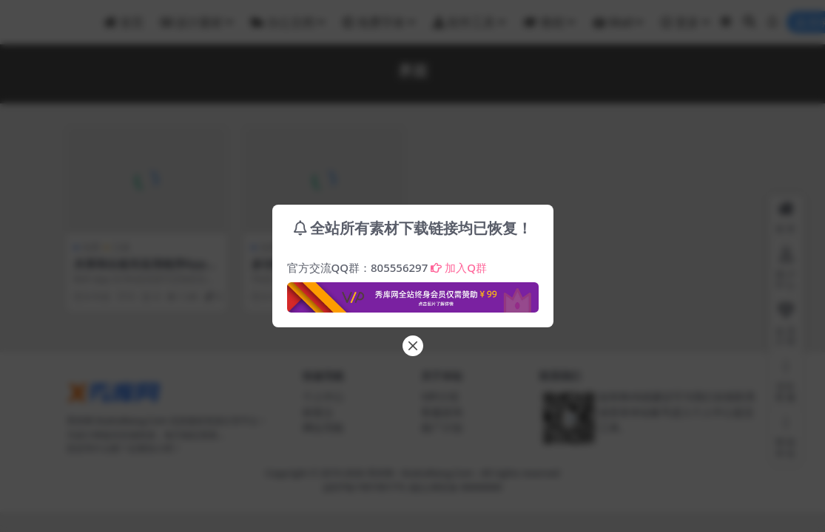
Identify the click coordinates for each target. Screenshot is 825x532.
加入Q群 (459, 267)
